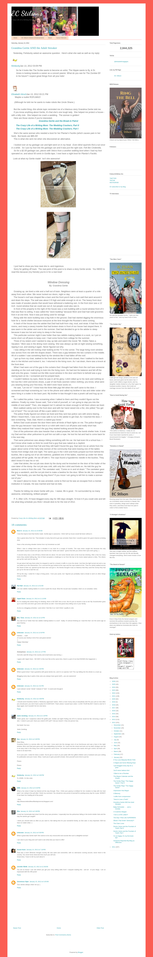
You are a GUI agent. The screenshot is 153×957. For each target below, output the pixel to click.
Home (15, 38)
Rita (18, 811)
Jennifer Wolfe (22, 866)
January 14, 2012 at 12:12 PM (35, 618)
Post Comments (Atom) (63, 935)
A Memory (116, 795)
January (117, 759)
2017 (114, 710)
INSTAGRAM (114, 182)
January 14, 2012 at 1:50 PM (34, 669)
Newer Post (17, 928)
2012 (114, 724)
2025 (114, 686)
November (117, 730)
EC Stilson (117, 76)
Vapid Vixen (21, 598)
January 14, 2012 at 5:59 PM (34, 832)
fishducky (15, 66)
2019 (114, 704)
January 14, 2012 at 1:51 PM (34, 686)
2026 (114, 683)
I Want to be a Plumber (121, 775)
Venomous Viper (23, 881)
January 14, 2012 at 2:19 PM (37, 716)
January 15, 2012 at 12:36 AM (38, 866)
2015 (114, 716)
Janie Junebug (22, 716)
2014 (114, 719)
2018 (114, 707)
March (116, 753)
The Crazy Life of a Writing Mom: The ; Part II (47, 125)
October (117, 733)
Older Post (100, 928)
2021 (114, 698)
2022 (114, 695)
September (118, 736)
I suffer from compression (121, 798)
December (117, 727)
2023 (114, 692)
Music (50, 38)
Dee (18, 739)
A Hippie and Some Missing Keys (124, 765)
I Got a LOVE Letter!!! (120, 817)
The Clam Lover (118, 825)
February (117, 756)
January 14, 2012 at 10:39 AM (32, 531)
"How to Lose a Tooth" (120, 801)
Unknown (20, 632)
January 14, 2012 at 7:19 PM (35, 849)
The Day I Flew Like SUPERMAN (124, 820)
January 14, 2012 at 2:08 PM (34, 699)
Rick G (19, 531)
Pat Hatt (20, 586)
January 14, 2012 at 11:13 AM (36, 598)
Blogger (80, 952)
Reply (19, 579)
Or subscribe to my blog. (118, 187)
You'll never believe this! (121, 772)
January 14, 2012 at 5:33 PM (30, 788)
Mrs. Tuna (20, 618)
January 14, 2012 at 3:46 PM (34, 775)
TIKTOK (112, 180)
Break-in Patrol (58, 121)
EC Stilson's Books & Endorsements (33, 38)
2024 (114, 689)
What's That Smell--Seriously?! (123, 822)
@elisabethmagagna (121, 61)
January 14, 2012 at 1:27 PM (36, 652)
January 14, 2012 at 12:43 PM (35, 632)
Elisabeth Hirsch (19, 94)
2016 (114, 713)
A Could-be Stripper (119, 814)
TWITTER (113, 178)
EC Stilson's (26, 13)
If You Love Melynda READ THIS (124, 762)
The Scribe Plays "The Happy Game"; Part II (123, 784)
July (115, 742)
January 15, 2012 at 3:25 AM (39, 881)
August (116, 739)
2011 (114, 849)
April (115, 750)
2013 (114, 721)
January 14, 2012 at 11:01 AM (33, 586)
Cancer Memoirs (61, 38)
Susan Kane (21, 849)
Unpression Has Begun (121, 793)
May (115, 747)
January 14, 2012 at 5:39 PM (30, 811)
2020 (114, 701)
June (116, 745)
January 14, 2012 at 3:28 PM (30, 739)
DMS (18, 788)
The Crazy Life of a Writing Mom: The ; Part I (47, 129)
